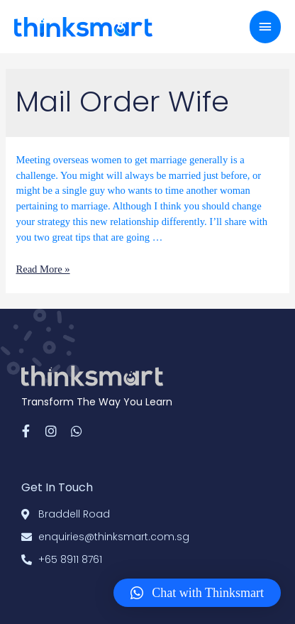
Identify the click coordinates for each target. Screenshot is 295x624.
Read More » (42, 269)
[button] (197, 593)
